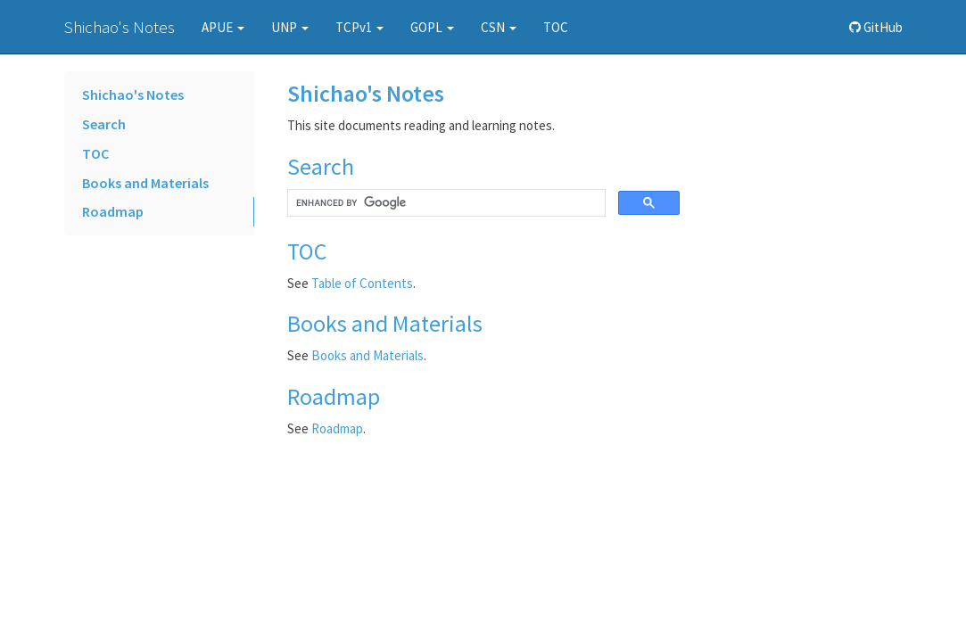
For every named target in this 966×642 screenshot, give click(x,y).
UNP (290, 27)
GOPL (432, 27)
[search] (444, 203)
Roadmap (113, 211)
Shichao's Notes (119, 26)
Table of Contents (362, 283)
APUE (223, 27)
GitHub (876, 27)
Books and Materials (145, 183)
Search (104, 124)
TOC (555, 27)
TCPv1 (359, 27)
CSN (498, 27)
